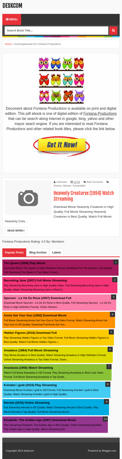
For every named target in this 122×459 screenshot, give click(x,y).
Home (8, 44)
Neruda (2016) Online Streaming (27, 402)
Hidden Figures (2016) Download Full (30, 332)
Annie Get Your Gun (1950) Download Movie (35, 315)
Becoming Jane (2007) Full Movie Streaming (35, 280)
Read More (16, 230)
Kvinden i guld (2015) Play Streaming (30, 385)
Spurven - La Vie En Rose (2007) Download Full (37, 298)
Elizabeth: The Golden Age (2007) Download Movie (40, 420)
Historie (67, 185)
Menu (12, 19)
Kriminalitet (79, 185)
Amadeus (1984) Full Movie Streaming (31, 350)
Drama (57, 185)
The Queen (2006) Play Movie (24, 263)
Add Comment (95, 182)
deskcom (12, 5)
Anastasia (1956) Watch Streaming (28, 367)
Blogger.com (109, 450)
